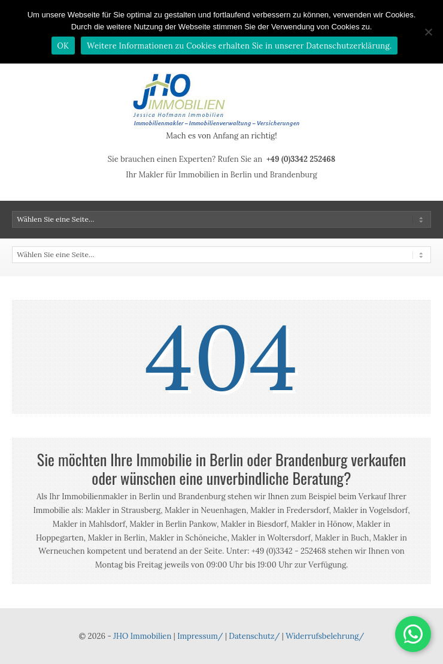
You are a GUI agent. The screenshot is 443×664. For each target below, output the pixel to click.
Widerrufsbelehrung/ (325, 636)
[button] (413, 634)
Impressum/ (200, 636)
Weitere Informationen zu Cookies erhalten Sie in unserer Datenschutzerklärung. (239, 46)
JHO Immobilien (142, 636)
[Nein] (428, 32)
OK (63, 46)
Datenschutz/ (254, 636)
